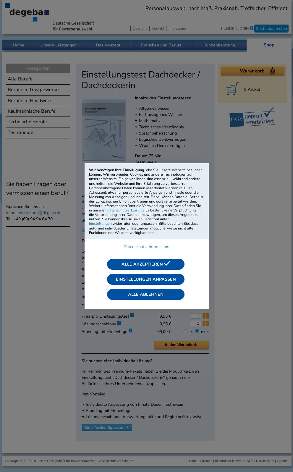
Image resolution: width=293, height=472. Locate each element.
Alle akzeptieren (146, 264)
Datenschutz (135, 247)
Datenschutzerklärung (125, 210)
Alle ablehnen (146, 294)
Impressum (159, 247)
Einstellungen (100, 223)
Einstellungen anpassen (146, 279)
